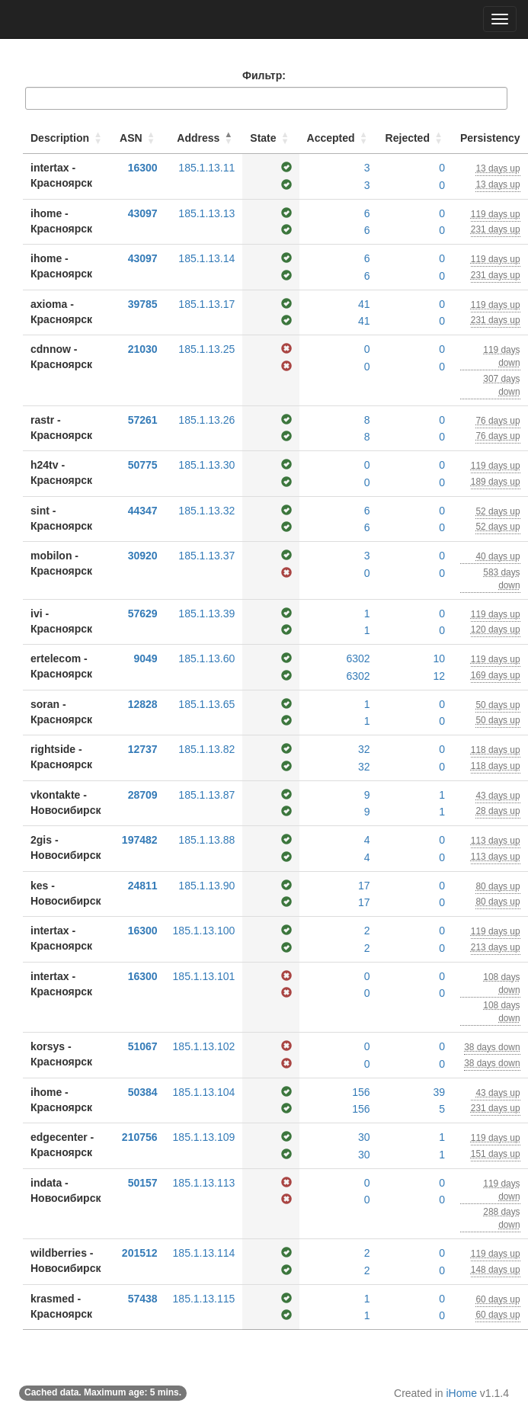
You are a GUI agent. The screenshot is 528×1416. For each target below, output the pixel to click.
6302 (358, 658)
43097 (143, 213)
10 (439, 658)
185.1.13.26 (206, 420)
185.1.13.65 (206, 704)
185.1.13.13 (206, 213)
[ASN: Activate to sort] (138, 138)
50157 (143, 1183)
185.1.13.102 (204, 1046)
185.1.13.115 (204, 1299)
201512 (140, 1253)
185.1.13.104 (204, 1092)
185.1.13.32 (206, 511)
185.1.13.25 (206, 349)
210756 (140, 1137)
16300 (143, 168)
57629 (143, 613)
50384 (143, 1092)
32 (364, 749)
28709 (143, 795)
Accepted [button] (331, 138)
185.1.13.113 (204, 1183)
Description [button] (59, 138)
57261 (143, 420)
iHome (461, 1393)
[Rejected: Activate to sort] (415, 138)
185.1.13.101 (204, 976)
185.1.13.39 (206, 613)
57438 (143, 1299)
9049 (145, 658)
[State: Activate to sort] (270, 138)
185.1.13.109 (204, 1137)
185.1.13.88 (206, 840)
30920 (143, 555)
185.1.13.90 (206, 885)
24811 (143, 885)
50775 (143, 465)
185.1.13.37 (206, 555)
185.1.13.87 (206, 795)
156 (361, 1092)
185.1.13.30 (206, 465)
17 (364, 885)
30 (364, 1137)
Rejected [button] (408, 138)
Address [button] (198, 138)
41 (364, 304)
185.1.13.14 (206, 258)
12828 (143, 704)
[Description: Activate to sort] (67, 138)
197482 (140, 840)
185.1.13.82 (206, 749)
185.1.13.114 (204, 1253)
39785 (143, 304)
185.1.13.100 (204, 930)
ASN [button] (131, 138)
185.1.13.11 (206, 168)
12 (439, 676)
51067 (143, 1046)
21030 (143, 349)
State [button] (263, 138)
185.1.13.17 (206, 304)
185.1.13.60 (206, 658)
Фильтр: (264, 75)
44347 (143, 511)
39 (439, 1092)
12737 (143, 749)
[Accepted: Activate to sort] (338, 138)
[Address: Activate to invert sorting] (204, 138)
